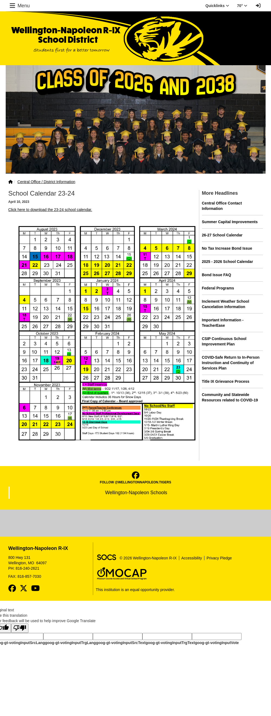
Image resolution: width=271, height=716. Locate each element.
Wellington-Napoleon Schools (136, 492)
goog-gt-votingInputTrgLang (70, 643)
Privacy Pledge (219, 558)
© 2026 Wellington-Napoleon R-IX (148, 558)
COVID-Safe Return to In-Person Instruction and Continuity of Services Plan (231, 362)
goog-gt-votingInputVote (217, 643)
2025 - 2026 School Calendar (227, 261)
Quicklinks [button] (217, 6)
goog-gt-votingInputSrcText (120, 643)
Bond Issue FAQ (216, 275)
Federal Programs (218, 288)
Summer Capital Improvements (230, 222)
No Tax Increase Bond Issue (227, 248)
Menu (19, 5)
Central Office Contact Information (222, 206)
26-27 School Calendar (222, 235)
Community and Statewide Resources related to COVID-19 (230, 397)
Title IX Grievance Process (226, 381)
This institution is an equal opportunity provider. (135, 590)
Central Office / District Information (46, 182)
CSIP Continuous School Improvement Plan (224, 341)
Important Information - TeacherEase (223, 323)
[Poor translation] (19, 628)
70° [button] (242, 6)
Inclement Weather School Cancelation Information (225, 304)
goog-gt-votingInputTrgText (170, 643)
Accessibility (191, 558)
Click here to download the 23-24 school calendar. (50, 209)
